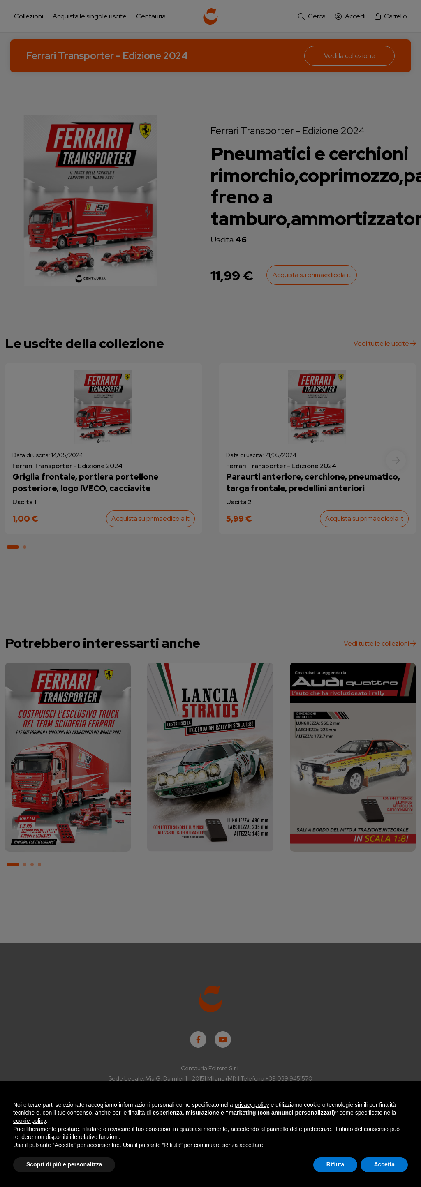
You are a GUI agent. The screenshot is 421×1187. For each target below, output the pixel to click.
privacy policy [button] (252, 1105)
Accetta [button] (384, 1164)
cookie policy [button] (29, 1121)
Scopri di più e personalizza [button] (64, 1164)
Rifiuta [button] (335, 1164)
